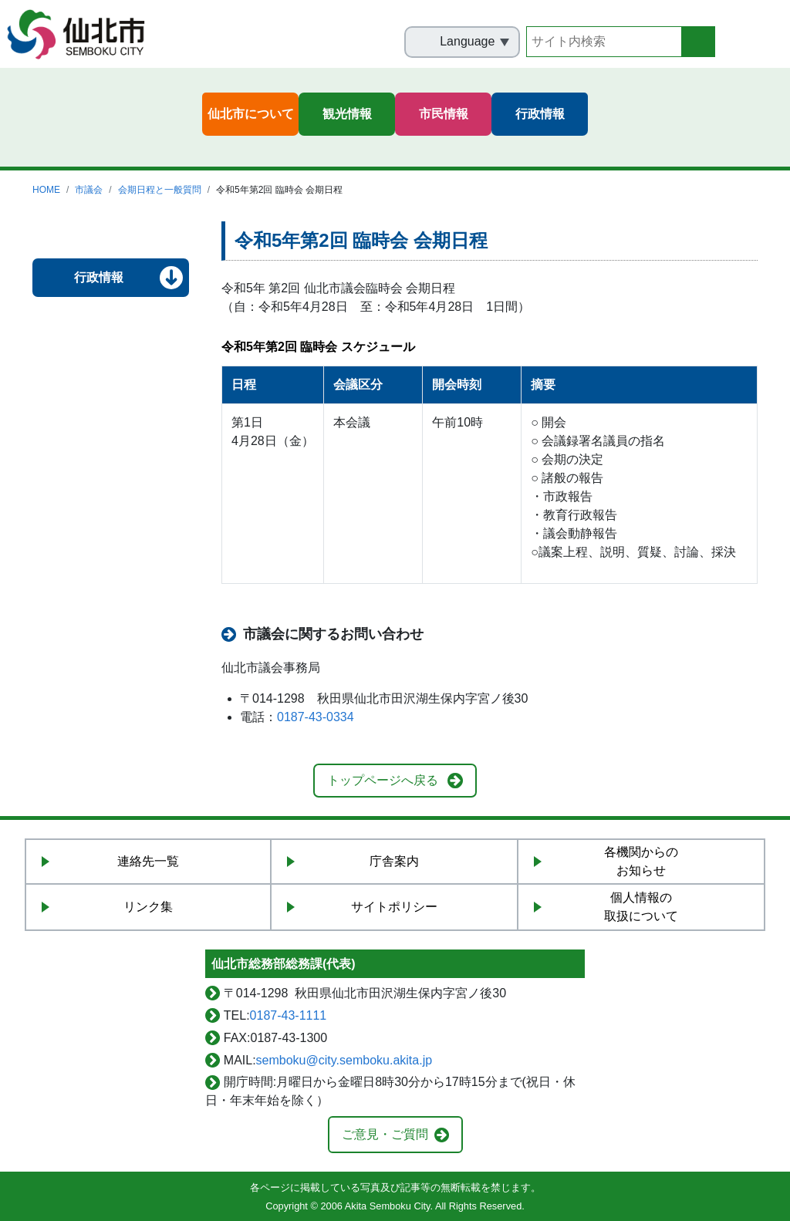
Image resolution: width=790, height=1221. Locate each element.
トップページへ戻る (382, 780)
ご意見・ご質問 (385, 1134)
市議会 (89, 189)
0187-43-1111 (288, 1015)
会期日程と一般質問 (159, 189)
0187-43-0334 (315, 716)
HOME (46, 189)
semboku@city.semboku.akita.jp (344, 1060)
